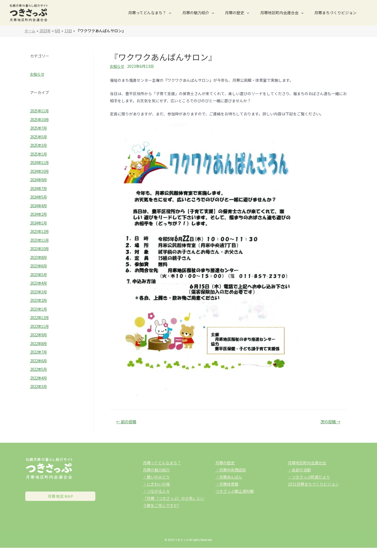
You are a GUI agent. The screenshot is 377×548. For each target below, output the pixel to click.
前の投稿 (127, 422)
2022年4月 (39, 378)
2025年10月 (40, 119)
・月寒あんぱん (228, 477)
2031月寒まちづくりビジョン (313, 484)
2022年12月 (40, 317)
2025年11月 (40, 110)
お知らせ (37, 74)
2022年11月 (40, 326)
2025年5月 (39, 136)
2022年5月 (39, 369)
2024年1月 (39, 223)
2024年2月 (39, 214)
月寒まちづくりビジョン (337, 12)
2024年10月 (40, 171)
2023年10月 (40, 248)
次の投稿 (329, 422)
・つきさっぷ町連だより (309, 477)
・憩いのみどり (156, 477)
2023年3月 (39, 292)
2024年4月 (39, 205)
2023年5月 (39, 274)
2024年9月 (39, 179)
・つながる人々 (156, 491)
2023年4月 (39, 283)
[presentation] (183, 12)
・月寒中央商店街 (230, 470)
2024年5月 (39, 197)
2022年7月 (39, 352)
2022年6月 (39, 360)
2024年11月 (40, 162)
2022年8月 (39, 343)
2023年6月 (39, 266)
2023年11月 (40, 240)
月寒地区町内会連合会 (286, 12)
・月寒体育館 (226, 484)
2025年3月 (39, 145)
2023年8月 (39, 257)
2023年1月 (39, 309)
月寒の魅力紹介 (210, 12)
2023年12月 (40, 231)
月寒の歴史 (245, 12)
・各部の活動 (299, 470)
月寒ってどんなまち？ (164, 12)
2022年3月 (39, 386)
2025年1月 (39, 154)
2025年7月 (39, 128)
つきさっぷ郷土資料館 (234, 491)
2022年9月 (39, 334)
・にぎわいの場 (156, 484)
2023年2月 (39, 300)
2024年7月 (39, 188)
